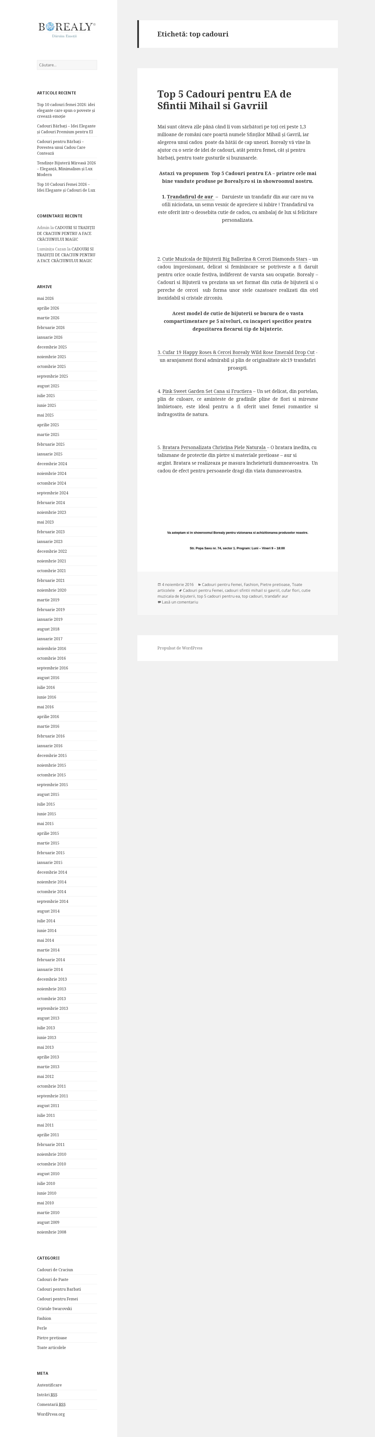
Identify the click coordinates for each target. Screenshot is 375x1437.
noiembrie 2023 (51, 512)
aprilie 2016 (48, 716)
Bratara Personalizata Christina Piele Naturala (214, 447)
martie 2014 (48, 949)
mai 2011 (45, 1124)
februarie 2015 (51, 852)
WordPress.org (51, 1414)
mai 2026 (45, 298)
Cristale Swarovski (54, 1308)
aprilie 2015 (48, 833)
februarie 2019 (51, 609)
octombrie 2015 (51, 774)
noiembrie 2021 (51, 560)
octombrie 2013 (51, 998)
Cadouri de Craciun (55, 1269)
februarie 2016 (51, 735)
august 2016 (48, 677)
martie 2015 (48, 842)
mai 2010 (45, 1202)
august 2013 (48, 1017)
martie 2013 (48, 1066)
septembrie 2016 (52, 667)
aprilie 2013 (48, 1056)
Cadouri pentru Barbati (59, 1289)
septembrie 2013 (52, 1008)
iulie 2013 (46, 1027)
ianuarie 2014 (50, 969)
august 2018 (48, 628)
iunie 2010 (46, 1193)
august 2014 (48, 911)
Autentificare (49, 1384)
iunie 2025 (46, 405)
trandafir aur (276, 596)
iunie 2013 (46, 1037)
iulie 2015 (46, 804)
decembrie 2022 (52, 551)
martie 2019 (48, 599)
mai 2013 (45, 1047)
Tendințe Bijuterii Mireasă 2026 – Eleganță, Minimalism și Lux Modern (66, 168)
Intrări (47, 1394)
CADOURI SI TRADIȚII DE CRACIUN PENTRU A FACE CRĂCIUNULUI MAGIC (66, 233)
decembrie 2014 (52, 872)
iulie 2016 (46, 687)
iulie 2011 (46, 1115)
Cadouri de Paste (52, 1279)
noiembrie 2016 (51, 648)
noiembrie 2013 (51, 988)
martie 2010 (48, 1212)
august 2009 (48, 1222)
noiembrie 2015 (51, 765)
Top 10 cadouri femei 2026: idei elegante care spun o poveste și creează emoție (66, 110)
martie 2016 (48, 726)
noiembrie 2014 (51, 881)
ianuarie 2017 (50, 638)
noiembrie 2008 (51, 1231)
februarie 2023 (51, 531)
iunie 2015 (46, 813)
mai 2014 (45, 940)
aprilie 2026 (48, 307)
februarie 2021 (51, 580)
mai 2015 (45, 823)
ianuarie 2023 (50, 541)
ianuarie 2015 (50, 862)
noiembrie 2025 (51, 356)
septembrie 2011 (52, 1095)
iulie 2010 (46, 1183)
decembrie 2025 (52, 346)
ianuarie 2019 (50, 619)
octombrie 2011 (51, 1086)
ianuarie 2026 (50, 337)
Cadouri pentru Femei (57, 1298)
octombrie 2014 (51, 891)
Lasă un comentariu (180, 602)
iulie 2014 (46, 920)
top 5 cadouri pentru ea (218, 596)
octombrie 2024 (51, 483)
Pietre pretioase (52, 1337)
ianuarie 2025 (50, 453)
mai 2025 (45, 414)
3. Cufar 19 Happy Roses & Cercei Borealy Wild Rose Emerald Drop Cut (236, 352)
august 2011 (48, 1105)
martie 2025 (48, 434)
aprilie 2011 (48, 1134)
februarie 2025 (51, 444)
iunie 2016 (46, 697)
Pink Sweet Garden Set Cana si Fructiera (207, 391)
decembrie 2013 (52, 979)
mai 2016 (45, 706)
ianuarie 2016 (50, 745)
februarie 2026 (51, 327)
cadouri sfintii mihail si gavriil (252, 590)
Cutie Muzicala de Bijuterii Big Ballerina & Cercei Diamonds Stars (234, 259)
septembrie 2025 (52, 376)
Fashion (44, 1318)
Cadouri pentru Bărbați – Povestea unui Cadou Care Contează (61, 147)
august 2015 (48, 794)
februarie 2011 (51, 1144)
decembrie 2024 (52, 463)
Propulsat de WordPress (179, 648)
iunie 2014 (46, 930)
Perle (42, 1328)
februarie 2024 (51, 502)
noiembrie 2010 (51, 1154)
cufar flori (291, 590)
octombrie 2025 (51, 366)
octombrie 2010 (51, 1163)
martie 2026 (48, 317)
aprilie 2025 (48, 424)
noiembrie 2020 (51, 590)
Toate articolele (51, 1347)
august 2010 (48, 1173)
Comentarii (51, 1404)
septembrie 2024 (52, 492)
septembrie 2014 (52, 901)
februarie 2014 (51, 959)
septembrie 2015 (52, 784)
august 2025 (48, 385)
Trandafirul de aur (190, 197)
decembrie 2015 (52, 755)
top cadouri (252, 596)
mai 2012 (45, 1076)
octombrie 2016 (51, 658)
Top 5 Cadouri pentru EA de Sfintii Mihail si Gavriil (224, 99)
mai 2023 (45, 521)
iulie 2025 (46, 395)
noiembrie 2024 (51, 473)
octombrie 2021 (51, 570)
